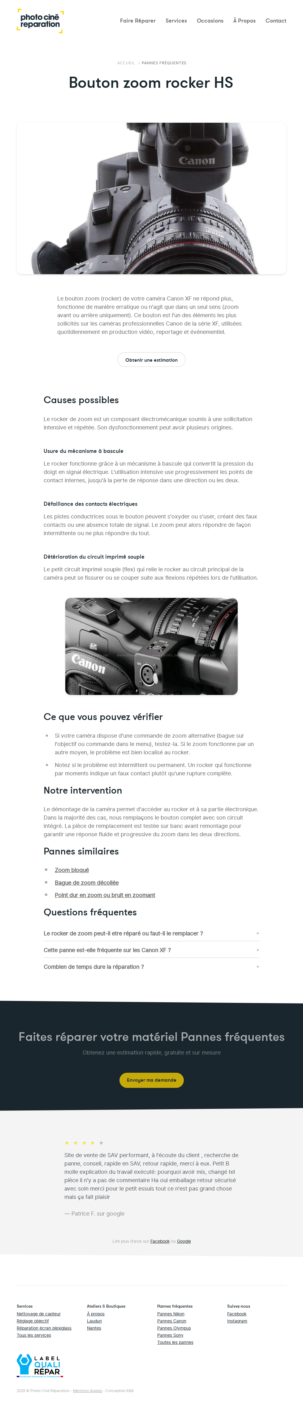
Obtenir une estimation (151, 360)
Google (184, 1241)
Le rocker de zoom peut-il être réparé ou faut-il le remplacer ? (123, 933)
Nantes (94, 1327)
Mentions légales (87, 1390)
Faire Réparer (138, 20)
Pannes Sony (170, 1335)
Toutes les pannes (175, 1342)
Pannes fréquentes (164, 62)
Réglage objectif (33, 1320)
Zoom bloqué (72, 869)
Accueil (126, 62)
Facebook (160, 1241)
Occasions (210, 20)
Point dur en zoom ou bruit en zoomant (105, 894)
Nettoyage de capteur (39, 1313)
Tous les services (34, 1335)
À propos (96, 1313)
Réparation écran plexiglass (44, 1327)
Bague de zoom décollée (87, 882)
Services (176, 20)
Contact (276, 20)
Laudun (94, 1320)
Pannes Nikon (170, 1313)
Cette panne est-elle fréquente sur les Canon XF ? (107, 949)
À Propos (244, 20)
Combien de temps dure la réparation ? (94, 966)
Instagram (237, 1320)
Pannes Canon (171, 1320)
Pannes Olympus (174, 1327)
